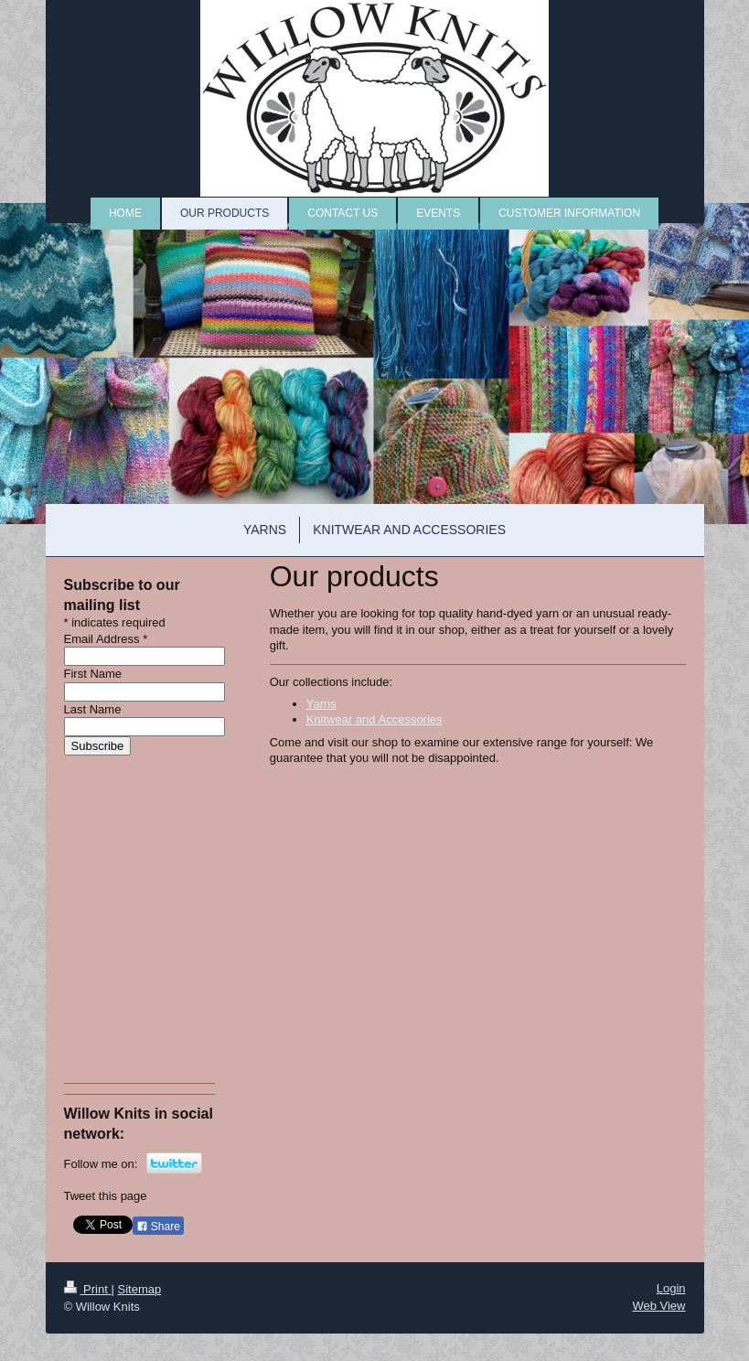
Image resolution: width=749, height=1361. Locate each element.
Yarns (321, 704)
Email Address (106, 639)
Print (88, 1289)
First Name (93, 673)
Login (671, 1288)
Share (158, 1226)
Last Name (93, 709)
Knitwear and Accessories (374, 719)
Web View (658, 1306)
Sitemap (139, 1289)
